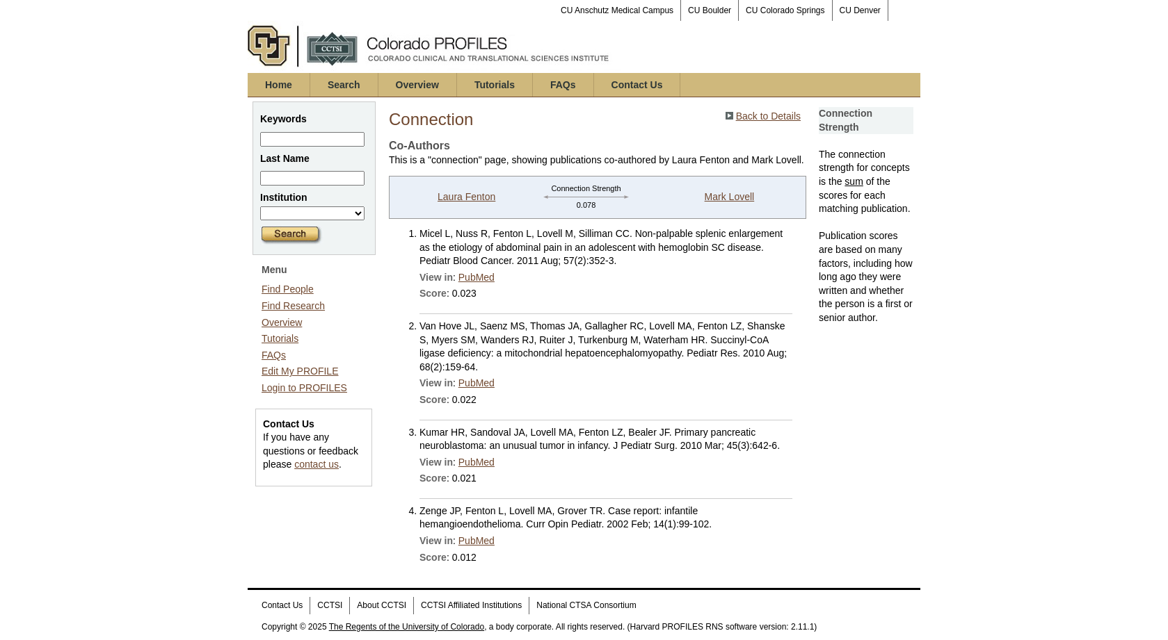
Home (278, 84)
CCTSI (329, 605)
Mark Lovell (730, 196)
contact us (316, 464)
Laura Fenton (466, 196)
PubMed (476, 277)
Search (344, 84)
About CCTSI (381, 605)
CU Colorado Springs (785, 10)
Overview (417, 84)
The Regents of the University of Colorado (406, 627)
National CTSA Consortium (586, 605)
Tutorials (494, 84)
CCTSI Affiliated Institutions (471, 605)
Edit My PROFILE (300, 371)
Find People (288, 289)
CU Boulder (709, 10)
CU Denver (860, 10)
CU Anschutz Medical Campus (617, 10)
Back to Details (768, 116)
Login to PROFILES (304, 387)
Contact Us (637, 84)
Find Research (293, 305)
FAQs (563, 84)
